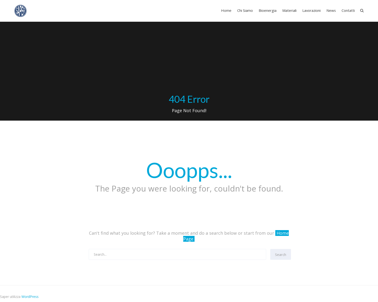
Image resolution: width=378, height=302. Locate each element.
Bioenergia (268, 10)
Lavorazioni (311, 10)
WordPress (30, 296)
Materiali (289, 10)
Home (226, 10)
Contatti (348, 10)
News (331, 10)
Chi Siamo (245, 10)
